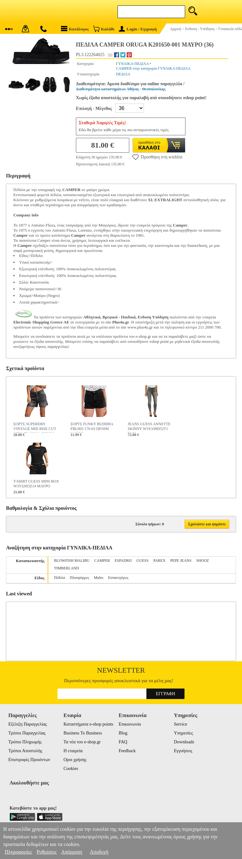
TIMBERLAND (66, 568)
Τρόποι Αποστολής (25, 750)
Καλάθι (103, 29)
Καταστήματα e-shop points (88, 724)
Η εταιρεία (73, 750)
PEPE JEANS (181, 560)
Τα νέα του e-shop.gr (82, 742)
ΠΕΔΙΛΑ (123, 74)
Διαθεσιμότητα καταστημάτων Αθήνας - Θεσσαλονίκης (120, 89)
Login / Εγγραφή (138, 29)
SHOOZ (202, 560)
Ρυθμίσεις (47, 852)
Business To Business (83, 733)
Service (180, 724)
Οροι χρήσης (75, 759)
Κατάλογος (75, 29)
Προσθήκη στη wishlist (157, 157)
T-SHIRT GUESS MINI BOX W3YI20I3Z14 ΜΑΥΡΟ (36, 483)
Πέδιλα (59, 577)
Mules (98, 577)
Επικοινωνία (130, 724)
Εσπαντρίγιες (118, 577)
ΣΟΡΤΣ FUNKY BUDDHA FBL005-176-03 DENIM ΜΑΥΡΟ (92, 427)
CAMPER (102, 560)
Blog (123, 733)
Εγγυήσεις (183, 750)
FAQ (123, 742)
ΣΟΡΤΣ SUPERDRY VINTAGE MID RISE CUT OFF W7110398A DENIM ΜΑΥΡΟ (34, 427)
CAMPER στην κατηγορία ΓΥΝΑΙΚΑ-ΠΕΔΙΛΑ (153, 68)
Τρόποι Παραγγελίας (26, 733)
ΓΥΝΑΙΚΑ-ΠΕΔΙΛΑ (132, 63)
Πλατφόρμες (79, 577)
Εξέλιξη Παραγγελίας (27, 724)
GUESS (143, 560)
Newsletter (121, 670)
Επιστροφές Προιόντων (29, 759)
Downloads (184, 742)
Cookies (71, 768)
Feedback (127, 750)
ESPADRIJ (123, 560)
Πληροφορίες (18, 852)
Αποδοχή (99, 852)
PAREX (159, 560)
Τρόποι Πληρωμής (25, 742)
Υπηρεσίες (183, 733)
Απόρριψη (71, 852)
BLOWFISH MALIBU (72, 560)
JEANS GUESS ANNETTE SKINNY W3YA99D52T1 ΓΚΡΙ (149, 427)
